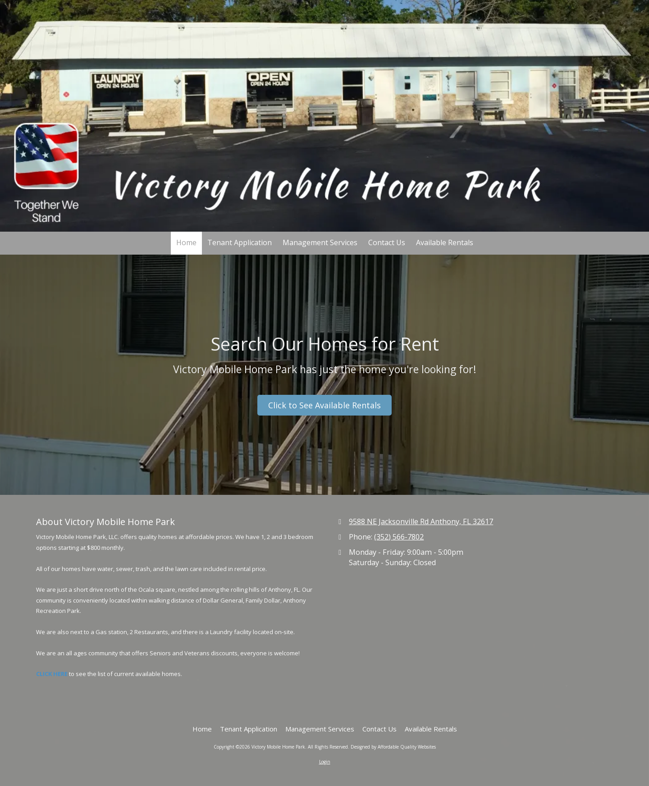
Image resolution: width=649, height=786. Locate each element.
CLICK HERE (52, 674)
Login (324, 762)
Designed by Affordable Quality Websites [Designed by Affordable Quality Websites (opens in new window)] (393, 747)
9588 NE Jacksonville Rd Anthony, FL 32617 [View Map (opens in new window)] (421, 521)
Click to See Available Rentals (324, 405)
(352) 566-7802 (399, 537)
